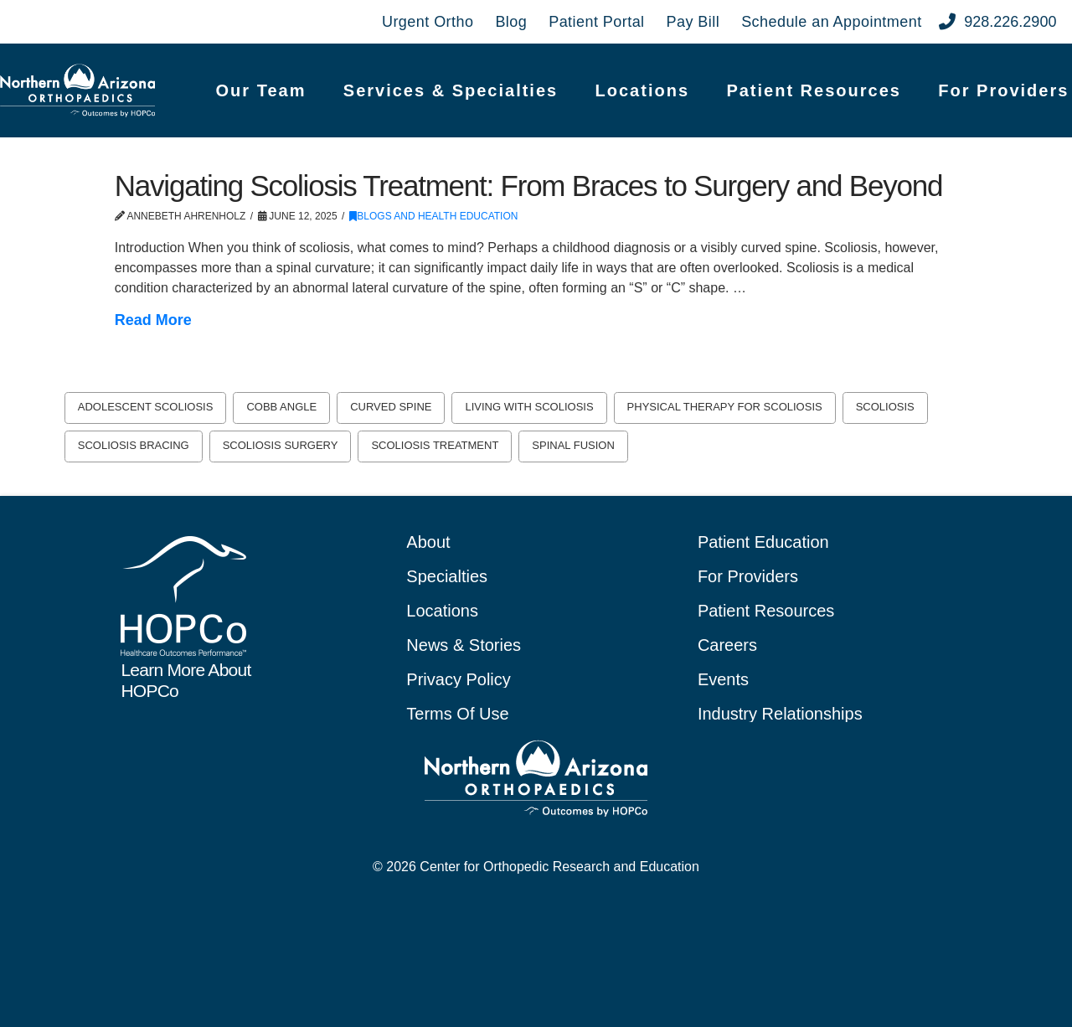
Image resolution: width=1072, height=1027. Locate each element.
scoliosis (885, 406)
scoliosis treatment (434, 445)
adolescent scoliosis (146, 406)
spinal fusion (573, 445)
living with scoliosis (529, 406)
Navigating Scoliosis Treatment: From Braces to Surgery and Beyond (528, 185)
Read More (153, 320)
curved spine (390, 406)
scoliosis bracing (133, 445)
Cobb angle (281, 406)
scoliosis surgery (280, 445)
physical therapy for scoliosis (724, 406)
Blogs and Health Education (433, 216)
